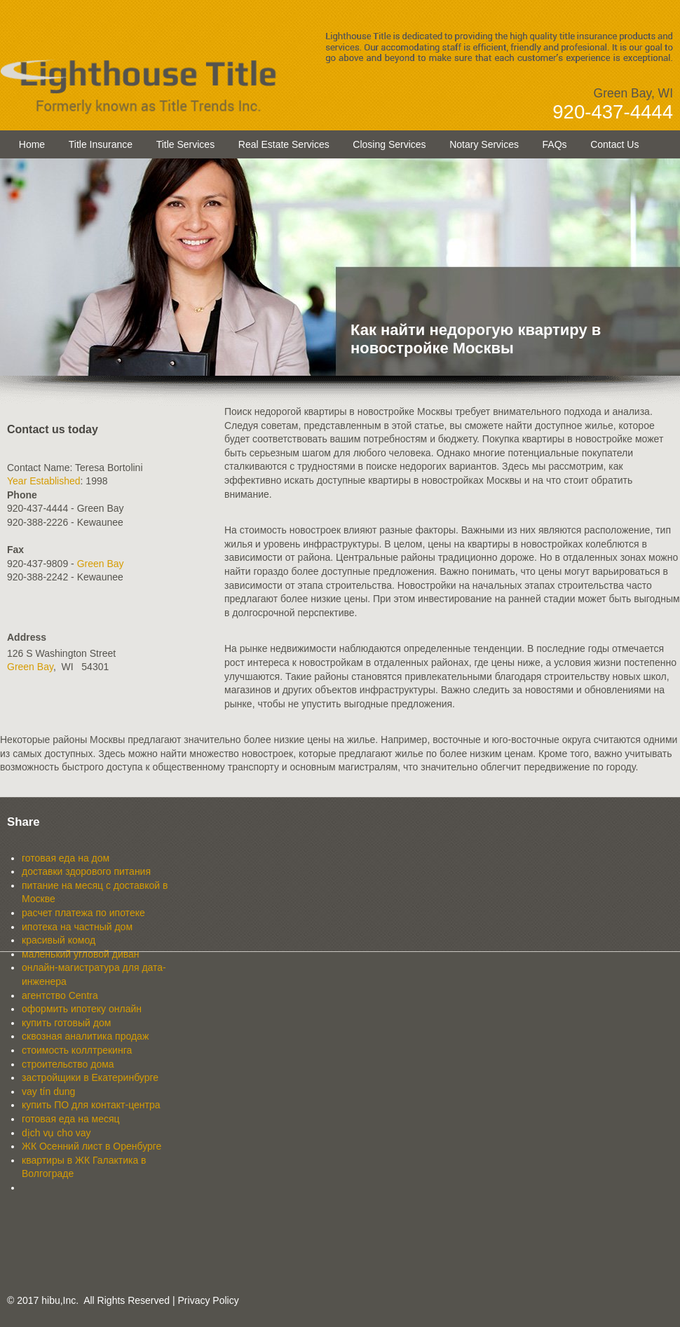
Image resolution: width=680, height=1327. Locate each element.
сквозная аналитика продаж (85, 1036)
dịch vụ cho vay (56, 1132)
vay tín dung (48, 1091)
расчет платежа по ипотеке (83, 912)
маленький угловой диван (81, 954)
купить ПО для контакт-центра (91, 1104)
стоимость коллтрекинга (77, 1050)
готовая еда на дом (65, 858)
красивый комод (58, 940)
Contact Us (614, 144)
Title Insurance (100, 144)
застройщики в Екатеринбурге (90, 1077)
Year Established (44, 480)
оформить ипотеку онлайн (82, 1008)
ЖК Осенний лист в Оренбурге (91, 1146)
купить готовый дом (66, 1022)
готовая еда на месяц (71, 1118)
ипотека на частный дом (77, 926)
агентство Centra (60, 995)
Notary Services (484, 144)
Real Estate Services (283, 144)
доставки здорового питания (86, 871)
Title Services (185, 144)
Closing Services (389, 144)
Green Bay (100, 563)
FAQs (555, 144)
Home (32, 144)
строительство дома (68, 1064)
